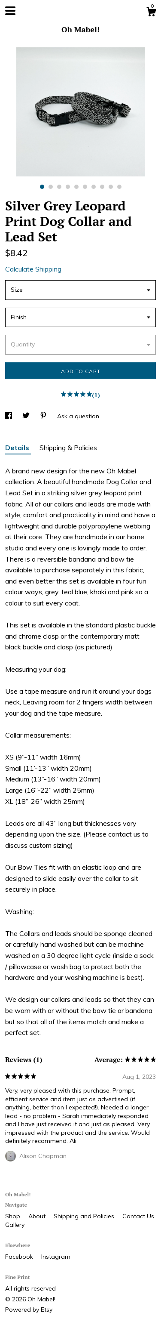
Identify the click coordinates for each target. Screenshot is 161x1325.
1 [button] (42, 187)
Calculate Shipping (33, 269)
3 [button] (59, 187)
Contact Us (138, 1216)
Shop (13, 1216)
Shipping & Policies (68, 447)
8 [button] (102, 187)
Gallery (14, 1225)
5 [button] (76, 187)
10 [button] (119, 187)
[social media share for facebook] (9, 416)
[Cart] (151, 12)
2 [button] (51, 187)
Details (18, 447)
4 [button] (68, 187)
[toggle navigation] (10, 10)
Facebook (20, 1256)
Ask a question (78, 416)
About (37, 1216)
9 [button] (111, 187)
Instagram (55, 1256)
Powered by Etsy (28, 1309)
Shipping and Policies (85, 1216)
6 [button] (85, 187)
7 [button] (93, 187)
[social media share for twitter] (26, 416)
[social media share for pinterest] (44, 416)
